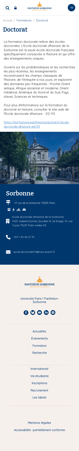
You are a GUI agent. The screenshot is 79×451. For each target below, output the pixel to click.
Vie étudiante (39, 376)
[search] (7, 8)
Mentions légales (39, 422)
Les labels (39, 397)
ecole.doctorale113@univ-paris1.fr (34, 252)
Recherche (39, 352)
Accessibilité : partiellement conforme (39, 430)
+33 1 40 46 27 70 (23, 237)
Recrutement (39, 390)
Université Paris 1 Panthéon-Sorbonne (39, 300)
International (39, 368)
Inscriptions (39, 383)
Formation (39, 345)
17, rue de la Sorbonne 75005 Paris (34, 203)
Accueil (7, 20)
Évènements (39, 338)
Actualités (39, 331)
